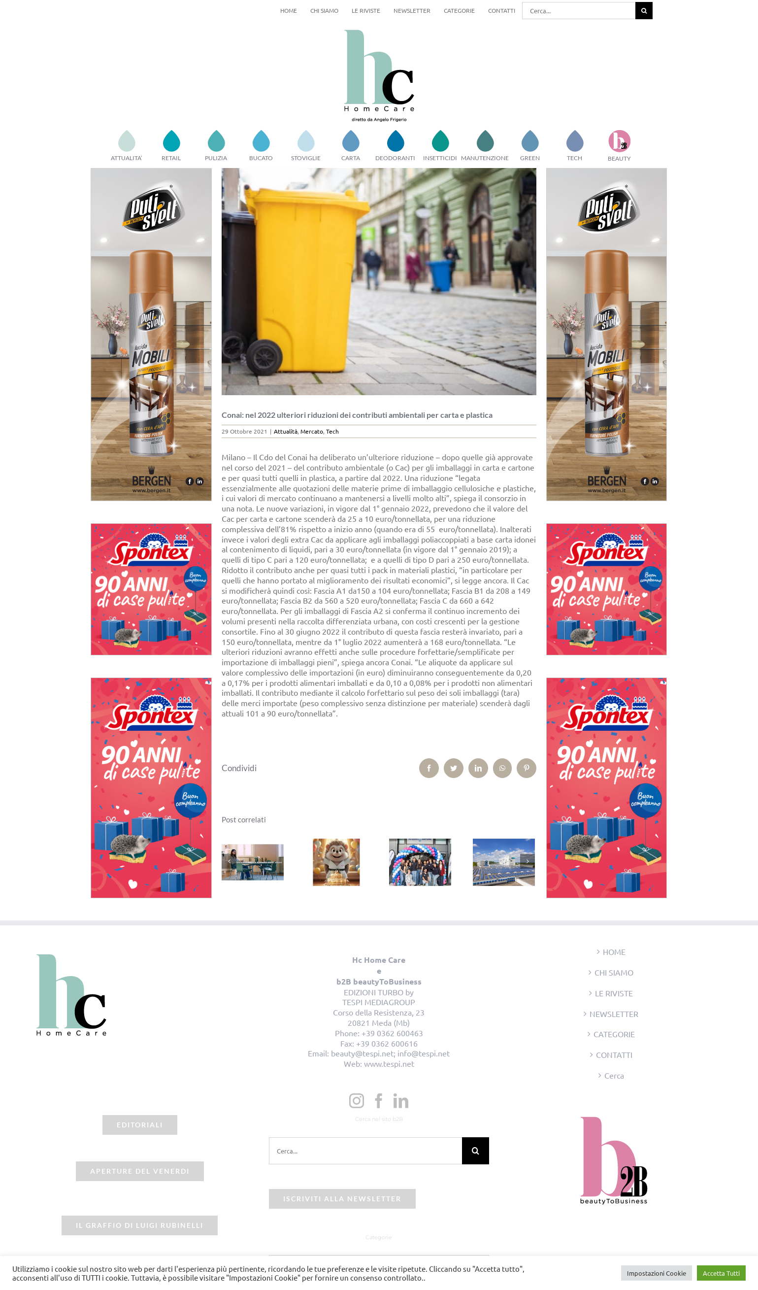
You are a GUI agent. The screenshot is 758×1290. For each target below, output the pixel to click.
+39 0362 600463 (392, 1033)
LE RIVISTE (614, 993)
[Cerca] (644, 10)
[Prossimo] (527, 861)
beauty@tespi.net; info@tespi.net (390, 1053)
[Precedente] (229, 861)
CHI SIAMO (613, 972)
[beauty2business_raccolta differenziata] (379, 281)
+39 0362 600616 (387, 1043)
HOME (614, 951)
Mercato (311, 431)
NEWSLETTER (614, 1013)
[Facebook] (378, 1100)
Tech (332, 431)
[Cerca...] (578, 10)
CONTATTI (614, 1054)
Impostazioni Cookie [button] (656, 1273)
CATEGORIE (614, 1034)
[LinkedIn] (401, 1100)
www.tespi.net (389, 1063)
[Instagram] (356, 1100)
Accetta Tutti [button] (721, 1273)
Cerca (614, 1075)
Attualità (285, 431)
